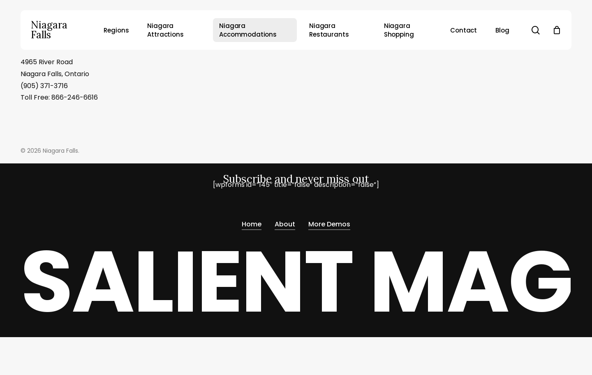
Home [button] (251, 224)
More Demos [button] (329, 224)
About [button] (285, 224)
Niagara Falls (49, 30)
